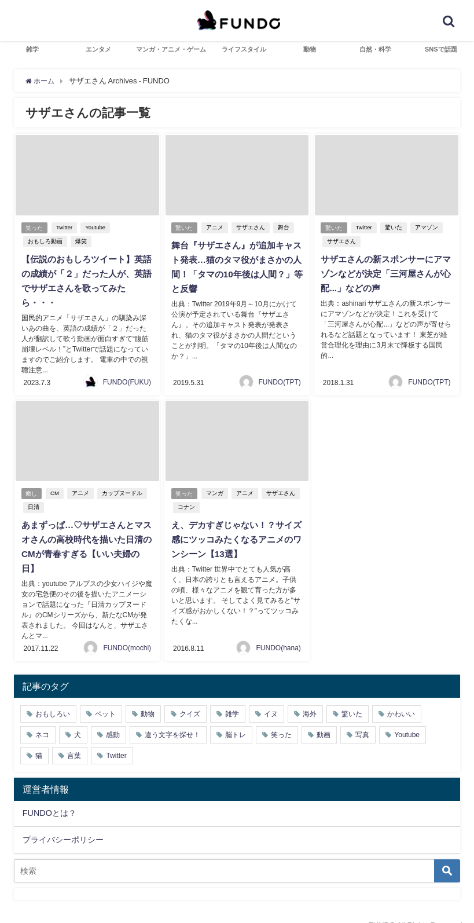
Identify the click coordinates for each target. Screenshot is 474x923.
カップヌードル (124, 490)
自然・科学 (375, 49)
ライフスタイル (244, 49)
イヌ (271, 697)
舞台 (285, 227)
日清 (32, 504)
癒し (32, 490)
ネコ (42, 718)
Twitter (66, 227)
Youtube (97, 227)
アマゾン (428, 227)
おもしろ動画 (44, 241)
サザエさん (252, 227)
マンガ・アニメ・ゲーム (171, 49)
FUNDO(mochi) (127, 631)
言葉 (74, 739)
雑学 (32, 49)
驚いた (184, 227)
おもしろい (52, 697)
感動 (113, 718)
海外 (310, 697)
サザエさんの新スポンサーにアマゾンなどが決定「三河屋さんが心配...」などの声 (385, 273)
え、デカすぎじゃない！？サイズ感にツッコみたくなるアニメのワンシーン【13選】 (235, 536)
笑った (34, 227)
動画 (323, 718)
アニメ (216, 227)
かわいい (401, 697)
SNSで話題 (441, 49)
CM (56, 490)
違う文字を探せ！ (172, 718)
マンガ (216, 490)
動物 (309, 49)
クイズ (189, 697)
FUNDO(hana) (278, 631)
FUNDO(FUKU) (127, 379)
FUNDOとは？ (49, 797)
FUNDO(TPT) (280, 379)
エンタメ (98, 49)
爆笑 (80, 241)
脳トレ (235, 718)
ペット (105, 697)
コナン (185, 504)
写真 (362, 718)
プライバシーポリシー (63, 823)
